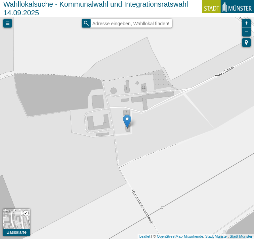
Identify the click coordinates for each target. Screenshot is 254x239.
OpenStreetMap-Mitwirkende (180, 236)
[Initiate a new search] (86, 23)
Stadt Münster (216, 236)
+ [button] (246, 23)
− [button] (246, 32)
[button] (246, 42)
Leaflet (144, 236)
